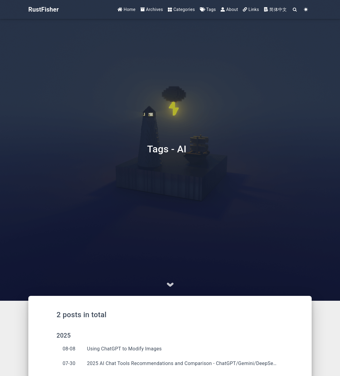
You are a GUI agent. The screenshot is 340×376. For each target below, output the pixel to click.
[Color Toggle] (306, 10)
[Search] (295, 10)
